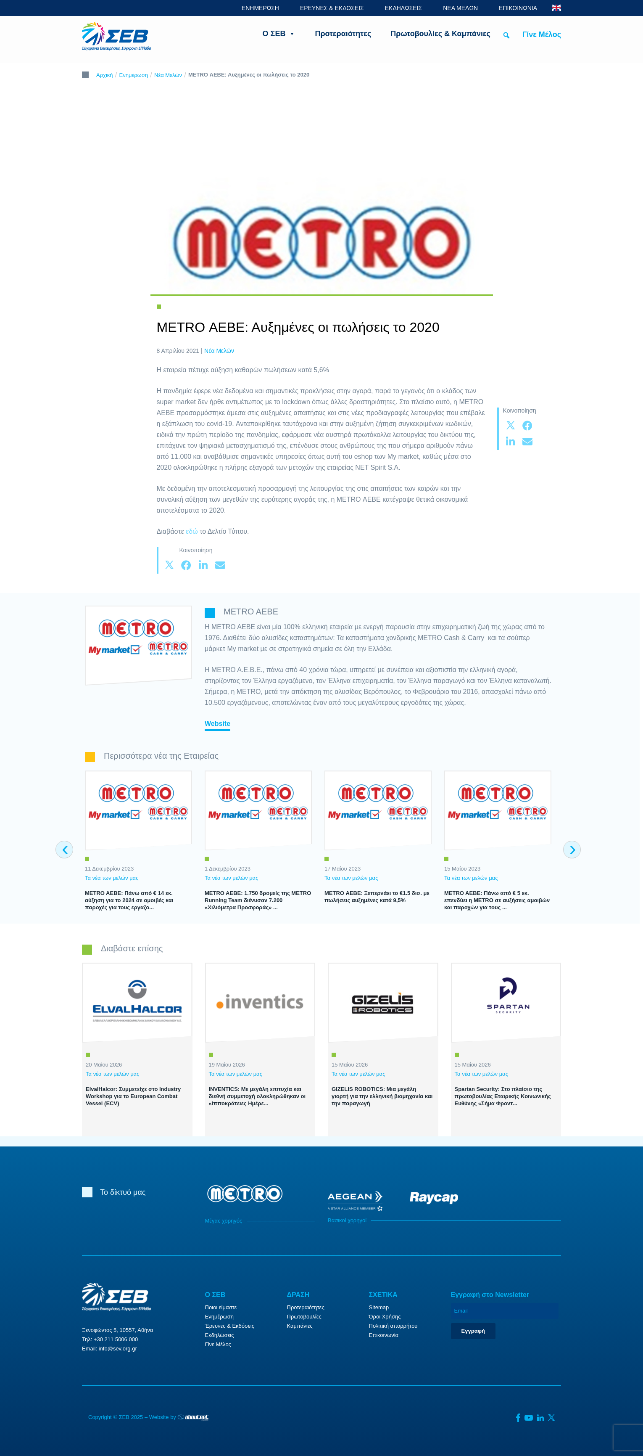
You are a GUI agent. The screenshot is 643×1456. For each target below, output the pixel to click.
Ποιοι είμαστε (221, 1307)
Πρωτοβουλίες (304, 1316)
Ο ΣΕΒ (279, 33)
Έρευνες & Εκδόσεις (229, 1326)
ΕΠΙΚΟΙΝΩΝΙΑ (518, 8)
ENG (556, 8)
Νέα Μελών (168, 75)
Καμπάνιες (300, 1326)
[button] (506, 35)
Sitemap (379, 1307)
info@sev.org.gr (118, 1348)
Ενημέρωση (133, 75)
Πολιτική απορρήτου (393, 1326)
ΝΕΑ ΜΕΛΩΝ (460, 8)
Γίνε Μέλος (541, 34)
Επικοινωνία (384, 1335)
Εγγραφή (473, 1331)
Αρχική (104, 75)
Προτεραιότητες (343, 33)
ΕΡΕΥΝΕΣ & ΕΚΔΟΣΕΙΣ (332, 8)
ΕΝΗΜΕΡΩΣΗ (260, 8)
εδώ (193, 531)
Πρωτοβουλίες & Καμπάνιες (440, 33)
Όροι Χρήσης (385, 1316)
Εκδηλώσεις (219, 1335)
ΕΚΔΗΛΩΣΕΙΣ (403, 8)
